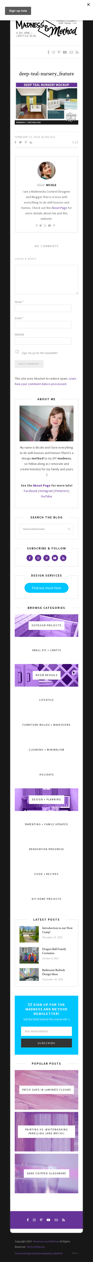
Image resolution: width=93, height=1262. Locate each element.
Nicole (50, 137)
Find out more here (46, 588)
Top (75, 1253)
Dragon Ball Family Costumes (54, 951)
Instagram (46, 491)
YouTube (46, 496)
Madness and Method (46, 1241)
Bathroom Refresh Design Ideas (53, 972)
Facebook (30, 491)
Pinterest (61, 491)
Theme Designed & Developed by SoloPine (39, 1253)
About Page (59, 208)
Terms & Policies (35, 1246)
